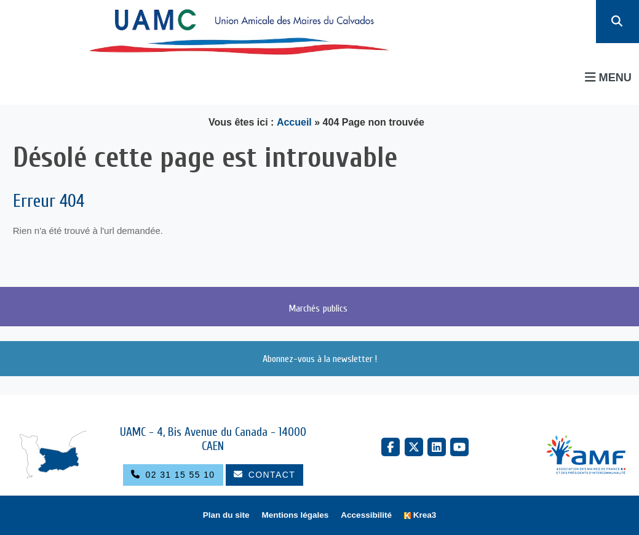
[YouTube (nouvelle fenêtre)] (459, 447)
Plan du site (226, 515)
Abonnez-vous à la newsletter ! (320, 358)
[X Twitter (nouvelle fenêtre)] (414, 447)
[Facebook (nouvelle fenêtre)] (390, 447)
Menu (608, 77)
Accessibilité (366, 515)
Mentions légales (295, 515)
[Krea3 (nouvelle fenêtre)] (420, 515)
